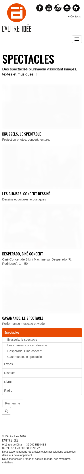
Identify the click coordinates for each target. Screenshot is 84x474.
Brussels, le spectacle (21, 134)
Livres (8, 381)
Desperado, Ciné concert (22, 254)
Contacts (75, 16)
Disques (9, 373)
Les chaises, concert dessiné (26, 193)
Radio (8, 390)
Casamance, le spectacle (23, 318)
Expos (8, 364)
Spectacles (11, 332)
